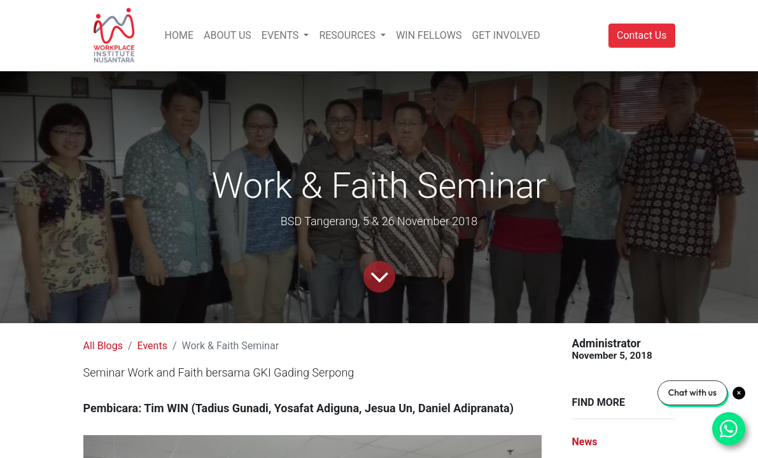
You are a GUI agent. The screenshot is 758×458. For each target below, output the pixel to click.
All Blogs (103, 346)
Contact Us (642, 35)
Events (152, 346)
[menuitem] (179, 35)
